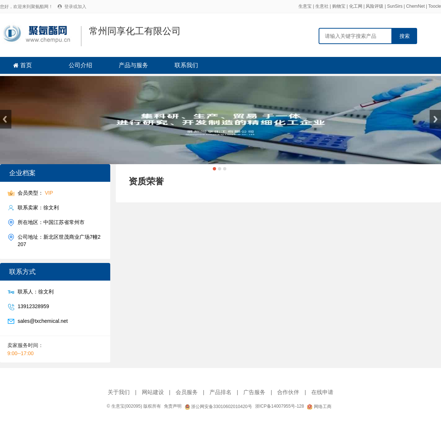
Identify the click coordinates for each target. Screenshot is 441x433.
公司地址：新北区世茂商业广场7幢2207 (59, 240)
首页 (26, 65)
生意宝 (305, 6)
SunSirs (394, 6)
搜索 (404, 36)
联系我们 (186, 65)
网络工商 (319, 406)
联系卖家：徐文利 (38, 207)
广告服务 (254, 392)
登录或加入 (75, 6)
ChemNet (415, 6)
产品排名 (220, 392)
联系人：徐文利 (36, 291)
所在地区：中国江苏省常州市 (51, 222)
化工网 (355, 6)
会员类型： (35, 193)
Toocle (434, 6)
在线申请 (322, 392)
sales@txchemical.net (43, 321)
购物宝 (338, 6)
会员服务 (187, 392)
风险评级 (374, 6)
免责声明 (173, 406)
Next (435, 119)
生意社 (322, 6)
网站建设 (153, 392)
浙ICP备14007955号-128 (279, 406)
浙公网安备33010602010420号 (218, 406)
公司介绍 (80, 65)
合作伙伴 (288, 392)
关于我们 (119, 392)
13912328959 (33, 306)
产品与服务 (133, 65)
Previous (5, 119)
